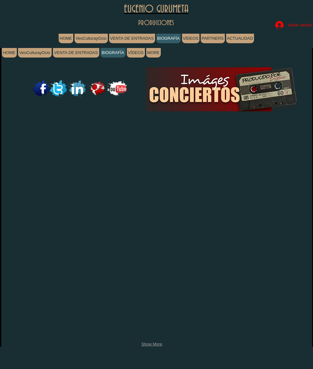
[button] (29, 155)
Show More (151, 344)
